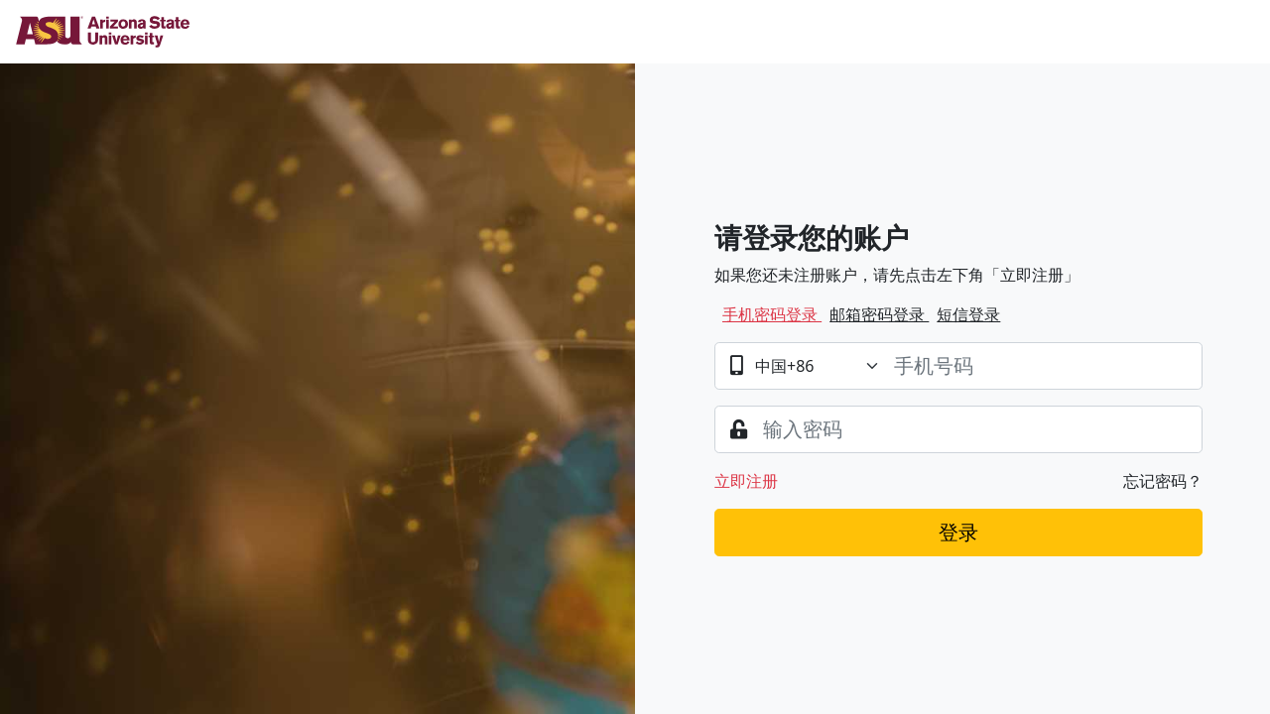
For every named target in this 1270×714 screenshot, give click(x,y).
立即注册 (746, 481)
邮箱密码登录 (879, 314)
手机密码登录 (772, 314)
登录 (958, 532)
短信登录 (968, 314)
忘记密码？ (1163, 481)
